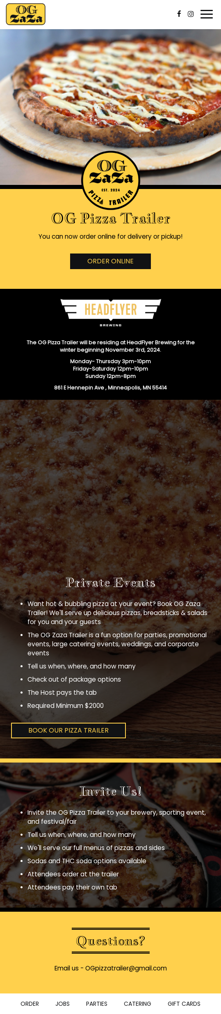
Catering (137, 1004)
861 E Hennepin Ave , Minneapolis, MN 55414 (110, 387)
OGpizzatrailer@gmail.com (126, 968)
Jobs (62, 1004)
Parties (96, 1004)
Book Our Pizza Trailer (68, 730)
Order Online (110, 261)
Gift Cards (184, 1004)
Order (30, 1004)
